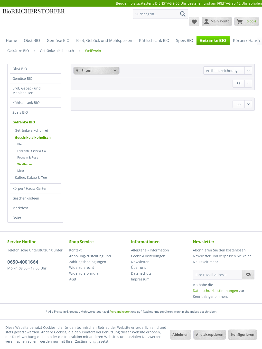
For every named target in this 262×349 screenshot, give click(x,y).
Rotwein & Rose (27, 157)
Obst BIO (19, 68)
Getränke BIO (23, 122)
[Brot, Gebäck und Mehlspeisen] (104, 40)
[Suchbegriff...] (160, 14)
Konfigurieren (242, 334)
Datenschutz (141, 273)
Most (20, 171)
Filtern (84, 70)
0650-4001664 (22, 262)
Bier (20, 144)
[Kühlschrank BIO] (154, 40)
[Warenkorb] (246, 21)
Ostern (18, 217)
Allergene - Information (150, 250)
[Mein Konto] (217, 21)
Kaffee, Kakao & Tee (31, 177)
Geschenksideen (25, 198)
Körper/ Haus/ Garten (29, 188)
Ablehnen (180, 334)
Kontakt (75, 250)
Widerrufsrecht (81, 267)
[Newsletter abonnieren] (248, 274)
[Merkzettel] (194, 21)
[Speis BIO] (184, 40)
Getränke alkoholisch (33, 137)
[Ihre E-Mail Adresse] (217, 274)
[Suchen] (183, 14)
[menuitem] (160, 16)
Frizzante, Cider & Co (31, 151)
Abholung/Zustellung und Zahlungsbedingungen (90, 259)
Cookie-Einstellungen (148, 256)
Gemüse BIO (22, 78)
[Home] (11, 40)
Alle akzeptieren (209, 334)
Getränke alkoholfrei (31, 130)
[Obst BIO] (31, 40)
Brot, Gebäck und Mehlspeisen (26, 90)
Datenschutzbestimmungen (215, 290)
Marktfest (20, 208)
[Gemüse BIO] (58, 40)
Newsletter (140, 261)
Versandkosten (120, 311)
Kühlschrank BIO (26, 102)
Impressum (140, 279)
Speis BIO (20, 112)
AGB (72, 279)
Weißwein (24, 164)
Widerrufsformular (84, 273)
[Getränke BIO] (213, 40)
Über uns (138, 267)
